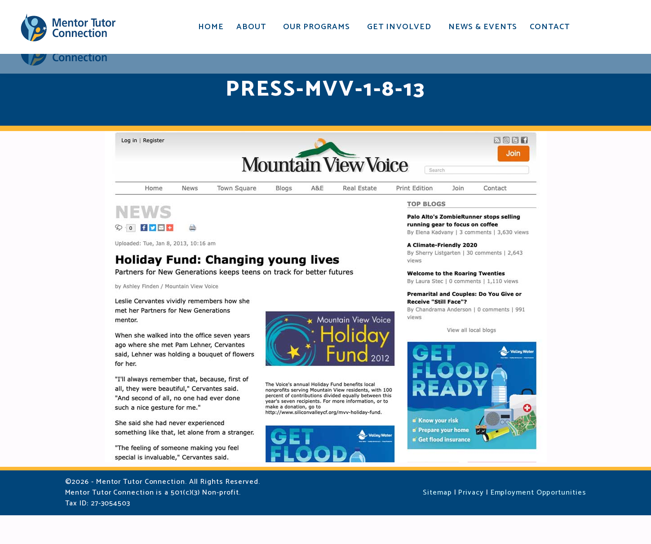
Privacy (470, 521)
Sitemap (437, 521)
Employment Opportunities (538, 521)
